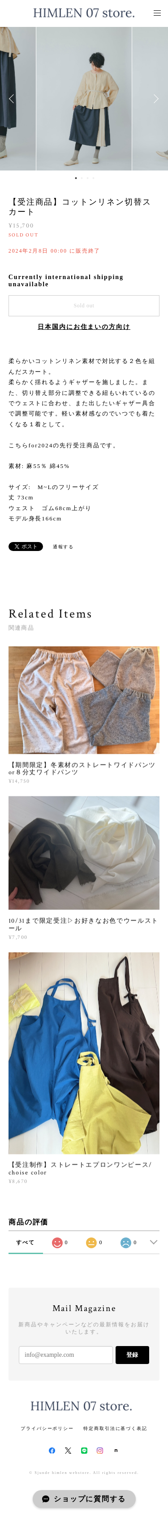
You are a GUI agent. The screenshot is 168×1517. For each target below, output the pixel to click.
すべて (25, 1242)
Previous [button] (13, 98)
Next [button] (154, 98)
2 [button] (82, 178)
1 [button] (76, 178)
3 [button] (88, 178)
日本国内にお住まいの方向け (84, 327)
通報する (63, 546)
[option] (84, 98)
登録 (132, 1354)
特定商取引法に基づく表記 (115, 1428)
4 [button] (94, 178)
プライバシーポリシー (47, 1428)
